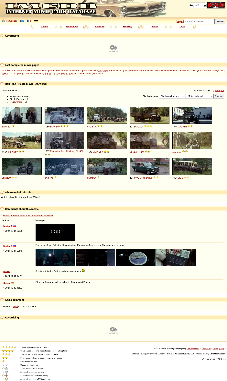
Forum (155, 26)
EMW (52, 126)
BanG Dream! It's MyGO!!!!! (211, 70)
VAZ (137, 177)
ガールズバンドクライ (13, 73)
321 (10, 126)
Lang (72, 151)
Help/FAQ (127, 26)
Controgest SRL (193, 349)
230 (68, 151)
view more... (99, 73)
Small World (62, 70)
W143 (79, 151)
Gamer (6, 283)
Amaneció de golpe (118, 70)
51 (93, 126)
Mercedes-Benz (57, 151)
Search (44, 26)
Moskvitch (135, 152)
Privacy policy (218, 349)
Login (179, 21)
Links (182, 26)
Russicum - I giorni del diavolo (83, 70)
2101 (142, 177)
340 (57, 126)
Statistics (99, 26)
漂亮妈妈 (103, 70)
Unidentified (72, 26)
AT (100, 152)
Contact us (206, 349)
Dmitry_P (219, 90)
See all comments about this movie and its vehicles (28, 215)
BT (14, 152)
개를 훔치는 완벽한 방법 (55, 73)
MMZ (95, 152)
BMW (4, 126)
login (15, 306)
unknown (176, 152)
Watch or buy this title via (20, 197)
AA (141, 126)
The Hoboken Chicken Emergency (155, 70)
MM (185, 126)
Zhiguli (149, 177)
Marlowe (133, 70)
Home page (11, 20)
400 (142, 152)
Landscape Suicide (34, 73)
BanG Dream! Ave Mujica (185, 70)
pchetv (6, 271)
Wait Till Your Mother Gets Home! (18, 70)
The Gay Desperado (45, 70)
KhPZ (10, 152)
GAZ (89, 126)
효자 (71, 73)
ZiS (179, 177)
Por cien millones (82, 73)
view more (17, 102)
